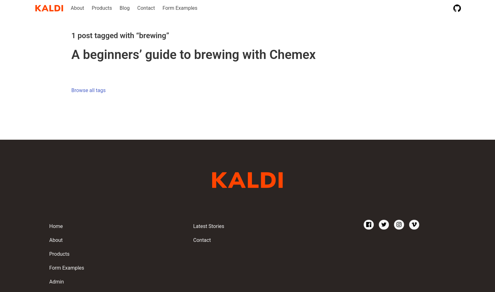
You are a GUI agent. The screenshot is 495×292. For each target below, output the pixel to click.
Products (102, 8)
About (77, 8)
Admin (56, 282)
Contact (146, 8)
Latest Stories (208, 226)
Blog (125, 8)
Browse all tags (88, 90)
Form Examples (180, 8)
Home (56, 226)
